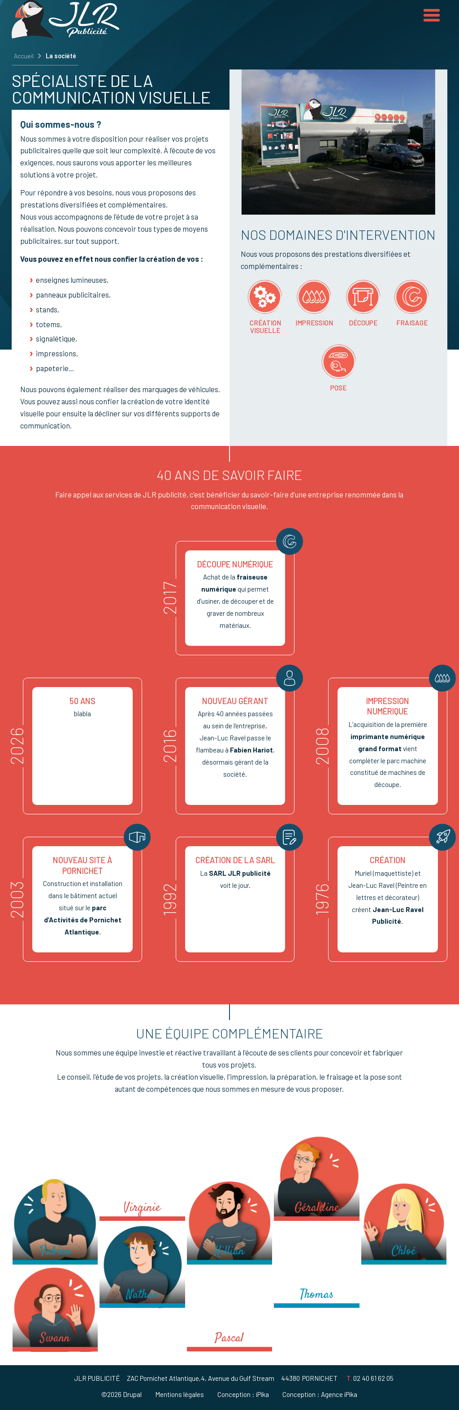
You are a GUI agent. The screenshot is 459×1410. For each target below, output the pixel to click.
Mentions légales (179, 1394)
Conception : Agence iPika (319, 1394)
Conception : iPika (243, 1394)
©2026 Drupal (121, 1394)
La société (61, 56)
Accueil (24, 56)
